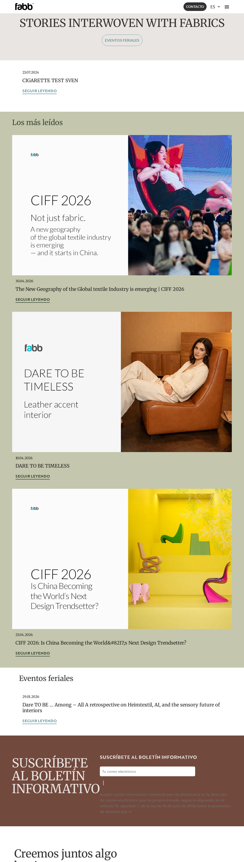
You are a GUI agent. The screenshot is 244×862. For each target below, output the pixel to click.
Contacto (195, 7)
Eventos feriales (122, 40)
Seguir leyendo (39, 91)
